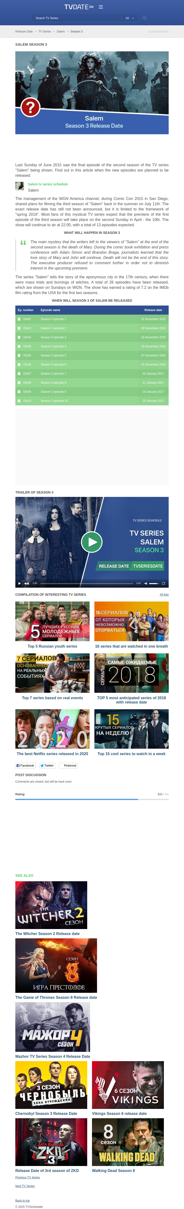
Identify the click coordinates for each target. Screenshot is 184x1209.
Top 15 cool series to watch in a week (131, 754)
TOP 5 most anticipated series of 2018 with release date (131, 700)
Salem (48, 184)
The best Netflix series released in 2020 (52, 754)
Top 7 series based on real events (52, 698)
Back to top (22, 1200)
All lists (164, 594)
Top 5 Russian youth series (52, 646)
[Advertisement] (71, 148)
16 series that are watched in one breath (131, 646)
